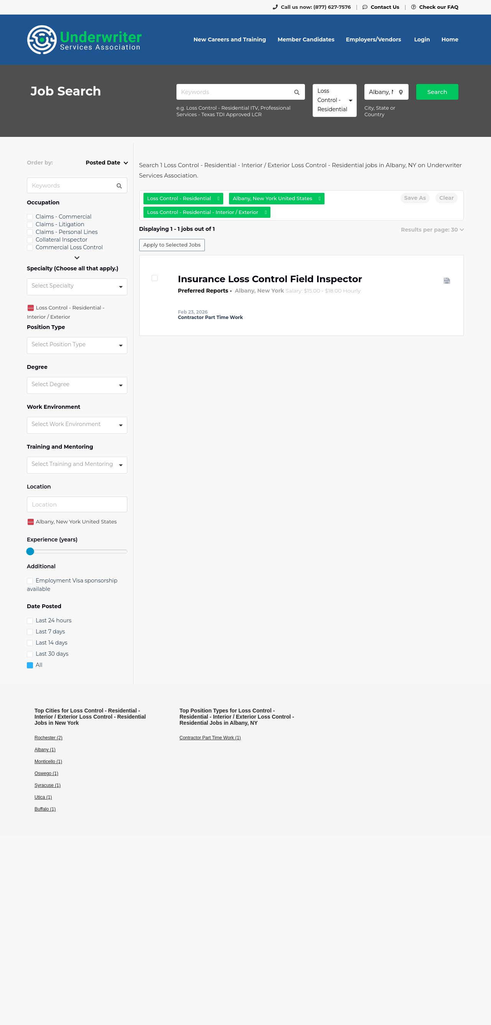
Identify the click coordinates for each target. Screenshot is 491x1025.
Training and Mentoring (60, 447)
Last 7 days (50, 631)
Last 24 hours (53, 620)
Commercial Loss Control (69, 247)
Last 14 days (51, 642)
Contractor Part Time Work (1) (210, 737)
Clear (446, 197)
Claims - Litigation (60, 224)
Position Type (46, 327)
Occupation (43, 202)
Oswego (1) (46, 773)
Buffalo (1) (45, 809)
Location (39, 487)
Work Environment (53, 407)
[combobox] (335, 100)
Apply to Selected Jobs (172, 245)
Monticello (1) (48, 761)
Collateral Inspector (61, 239)
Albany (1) (45, 749)
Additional (41, 566)
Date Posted (44, 606)
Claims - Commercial (64, 216)
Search (437, 91)
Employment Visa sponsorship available (72, 584)
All (39, 664)
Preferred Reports (203, 290)
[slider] (30, 551)
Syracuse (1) (48, 785)
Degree (37, 367)
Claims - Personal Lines (67, 232)
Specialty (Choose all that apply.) (73, 268)
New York (270, 290)
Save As (415, 197)
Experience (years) (52, 539)
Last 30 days (52, 653)
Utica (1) (43, 797)
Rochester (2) (49, 737)
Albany (244, 290)
